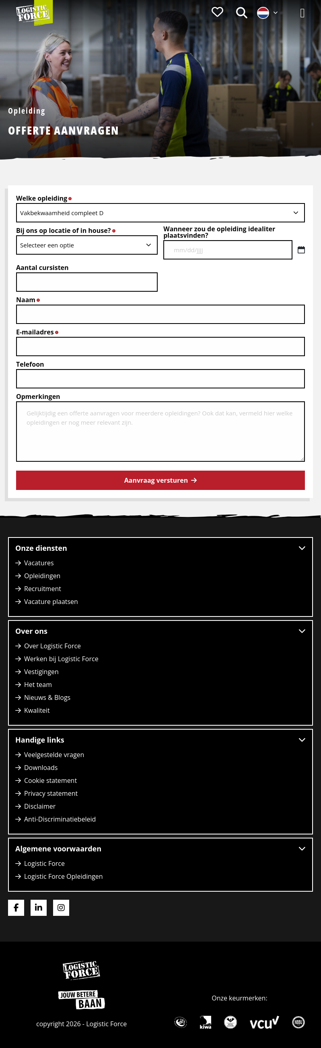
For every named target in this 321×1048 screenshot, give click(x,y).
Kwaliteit (37, 710)
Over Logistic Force (52, 645)
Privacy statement (51, 793)
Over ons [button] (160, 631)
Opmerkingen (38, 396)
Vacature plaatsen (51, 601)
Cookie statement (50, 780)
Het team (38, 684)
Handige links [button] (160, 739)
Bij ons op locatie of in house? (68, 230)
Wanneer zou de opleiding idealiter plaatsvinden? (219, 232)
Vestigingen (41, 671)
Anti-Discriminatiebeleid (60, 819)
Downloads (41, 767)
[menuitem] (217, 13)
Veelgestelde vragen (54, 754)
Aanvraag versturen (156, 480)
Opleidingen (42, 575)
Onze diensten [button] (160, 548)
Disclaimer (40, 806)
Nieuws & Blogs (47, 697)
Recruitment (42, 588)
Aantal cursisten (42, 267)
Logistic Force (44, 863)
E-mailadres (39, 332)
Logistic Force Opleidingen (63, 876)
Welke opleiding (46, 198)
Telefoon (30, 364)
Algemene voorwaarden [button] (160, 848)
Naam (30, 300)
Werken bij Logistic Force (61, 658)
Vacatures (39, 562)
